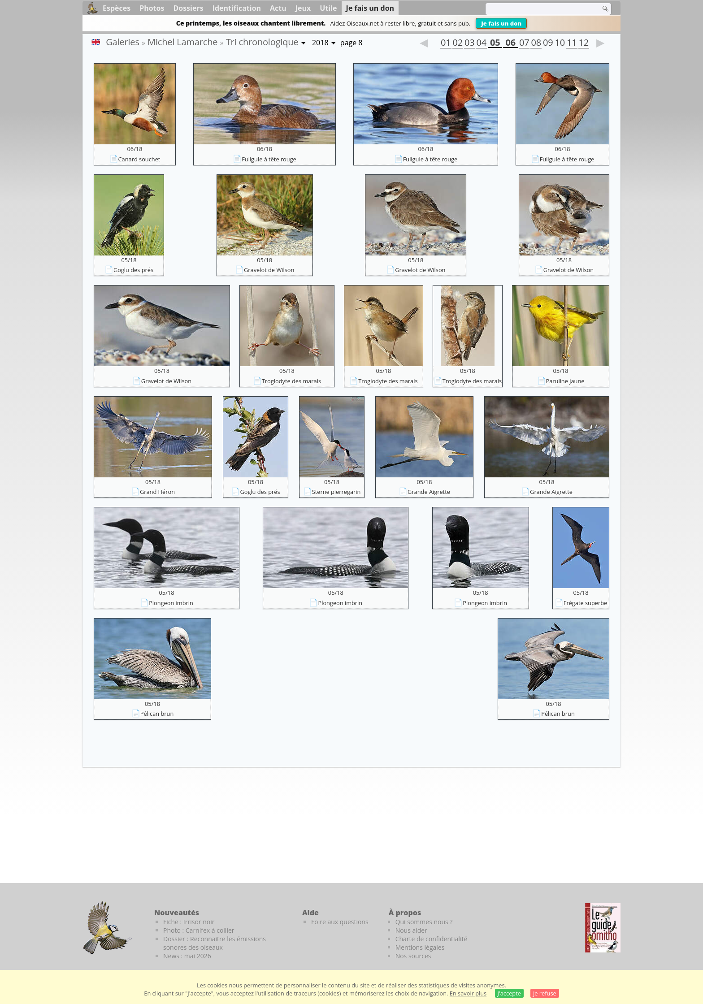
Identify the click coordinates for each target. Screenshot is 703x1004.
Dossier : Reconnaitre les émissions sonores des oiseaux (214, 943)
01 (446, 43)
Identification (237, 8)
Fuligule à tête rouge (269, 159)
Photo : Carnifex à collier (198, 930)
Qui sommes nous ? (424, 921)
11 (572, 43)
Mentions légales (420, 947)
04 (481, 43)
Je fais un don (501, 23)
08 (536, 43)
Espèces (116, 8)
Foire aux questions (340, 921)
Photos (151, 8)
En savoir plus (468, 993)
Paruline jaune (565, 381)
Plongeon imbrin (171, 603)
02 (458, 43)
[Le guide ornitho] (603, 927)
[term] (537, 9)
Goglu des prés (133, 270)
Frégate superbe (585, 603)
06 (510, 43)
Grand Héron (157, 492)
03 (469, 43)
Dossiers (188, 8)
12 (584, 43)
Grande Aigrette (429, 492)
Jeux (303, 8)
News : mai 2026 (187, 956)
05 (495, 43)
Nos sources (413, 956)
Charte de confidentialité (431, 939)
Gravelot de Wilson (269, 270)
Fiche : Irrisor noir (188, 921)
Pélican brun (157, 714)
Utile (328, 8)
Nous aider (411, 930)
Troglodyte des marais (291, 381)
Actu (278, 8)
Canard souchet (139, 159)
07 (524, 43)
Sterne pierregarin (336, 492)
